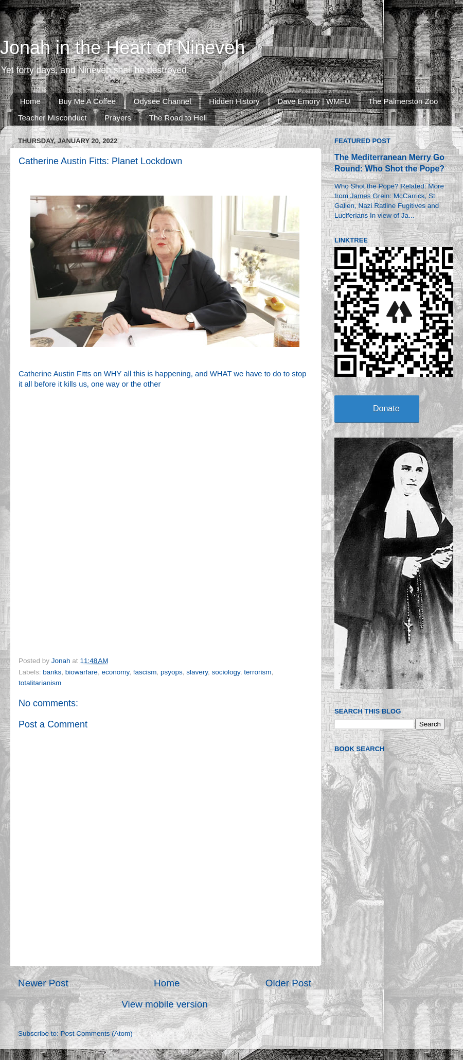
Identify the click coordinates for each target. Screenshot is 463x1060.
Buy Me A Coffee (87, 101)
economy (115, 672)
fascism (145, 672)
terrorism (257, 672)
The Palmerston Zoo (403, 101)
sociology (226, 672)
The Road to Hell (178, 117)
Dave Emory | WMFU (313, 101)
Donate (386, 408)
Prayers (117, 117)
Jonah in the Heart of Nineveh (122, 47)
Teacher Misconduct (52, 117)
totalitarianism (40, 683)
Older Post (288, 983)
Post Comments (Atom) (97, 1033)
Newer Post (43, 983)
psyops (172, 672)
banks (52, 672)
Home (30, 101)
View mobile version (164, 1004)
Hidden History (234, 101)
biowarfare (81, 672)
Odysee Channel (162, 101)
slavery (197, 672)
